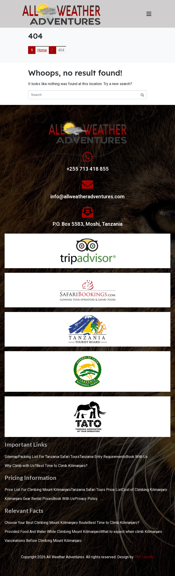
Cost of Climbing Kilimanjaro (144, 489)
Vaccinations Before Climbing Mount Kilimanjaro (43, 540)
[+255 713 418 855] (87, 157)
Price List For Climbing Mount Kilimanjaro (38, 489)
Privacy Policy (86, 498)
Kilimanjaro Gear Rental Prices (29, 498)
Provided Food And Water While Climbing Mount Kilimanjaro (52, 531)
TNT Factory (144, 557)
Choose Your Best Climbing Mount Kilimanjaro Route (46, 522)
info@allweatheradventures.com (87, 196)
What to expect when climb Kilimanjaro (131, 531)
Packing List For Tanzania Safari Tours (48, 456)
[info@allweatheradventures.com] (87, 184)
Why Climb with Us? (20, 465)
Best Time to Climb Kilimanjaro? (62, 465)
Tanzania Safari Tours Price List (96, 489)
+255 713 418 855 (88, 169)
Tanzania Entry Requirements (102, 456)
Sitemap (11, 456)
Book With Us (137, 456)
